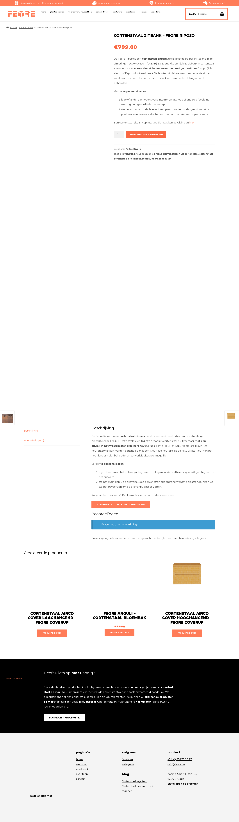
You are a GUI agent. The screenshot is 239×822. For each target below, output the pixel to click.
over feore (82, 756)
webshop (81, 746)
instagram (128, 746)
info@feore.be (176, 746)
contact (81, 761)
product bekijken (52, 613)
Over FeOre (130, 12)
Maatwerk (117, 12)
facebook (127, 741)
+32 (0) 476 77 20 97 (180, 741)
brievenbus (126, 154)
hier (191, 122)
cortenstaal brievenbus (127, 158)
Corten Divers (102, 12)
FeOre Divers (26, 27)
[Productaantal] (119, 134)
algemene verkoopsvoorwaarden (48, 807)
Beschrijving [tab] (31, 409)
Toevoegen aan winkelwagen (142, 133)
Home (43, 12)
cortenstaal (206, 154)
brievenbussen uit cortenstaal (180, 154)
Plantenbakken (57, 12)
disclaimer (75, 807)
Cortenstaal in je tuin (134, 763)
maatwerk (82, 751)
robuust (166, 158)
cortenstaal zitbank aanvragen (117, 484)
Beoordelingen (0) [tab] (35, 419)
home (79, 741)
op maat (156, 158)
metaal (146, 158)
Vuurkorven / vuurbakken (80, 12)
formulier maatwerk (62, 699)
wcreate (99, 807)
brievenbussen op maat (148, 154)
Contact (142, 12)
